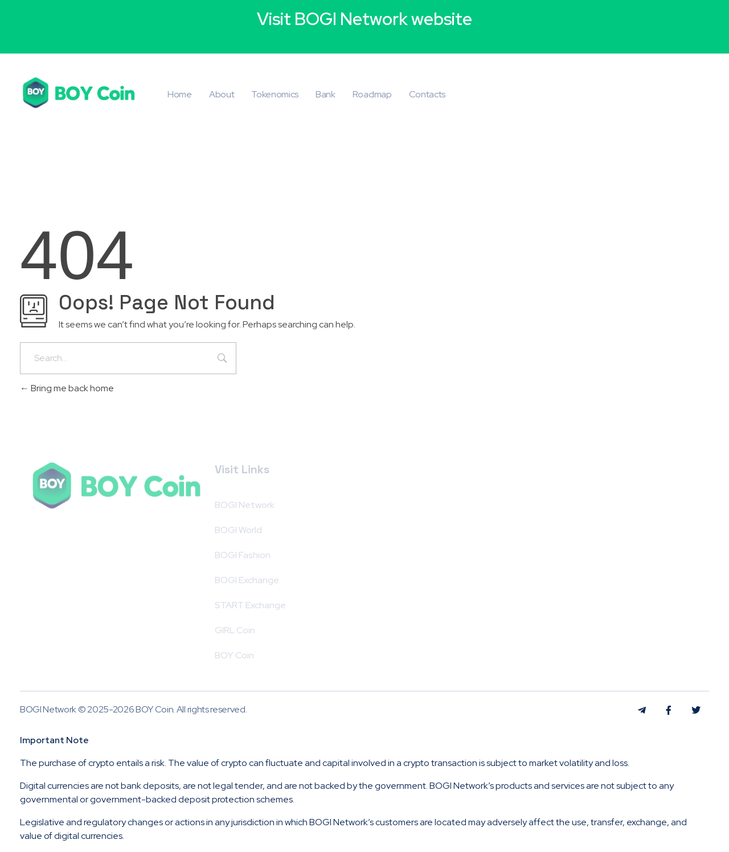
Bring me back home (67, 388)
